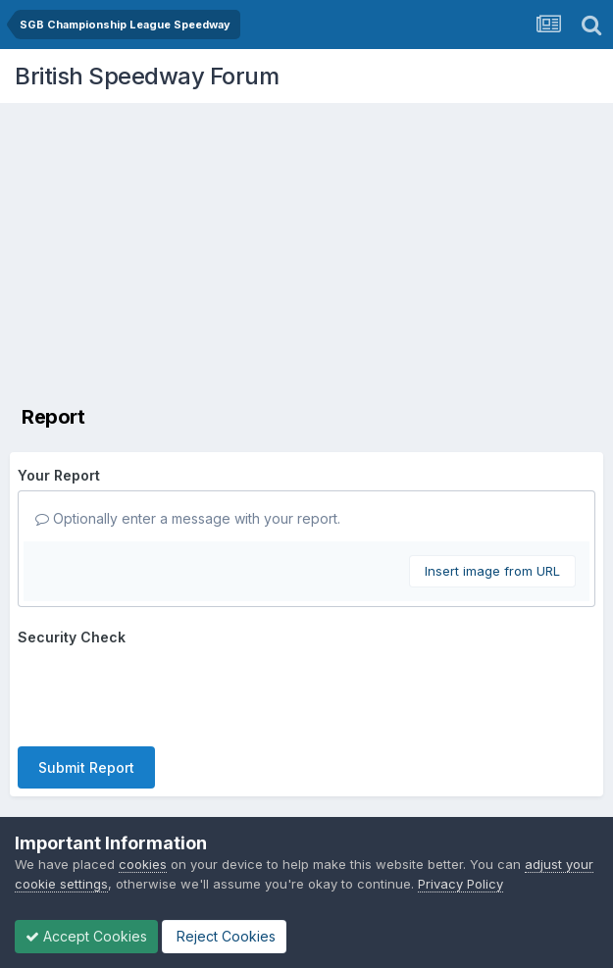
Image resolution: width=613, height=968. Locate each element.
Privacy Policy (460, 884)
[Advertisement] (311, 250)
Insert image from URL (492, 571)
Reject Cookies (224, 936)
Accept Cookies (86, 936)
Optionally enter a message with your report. (187, 518)
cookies (143, 864)
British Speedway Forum (147, 76)
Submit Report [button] (86, 767)
